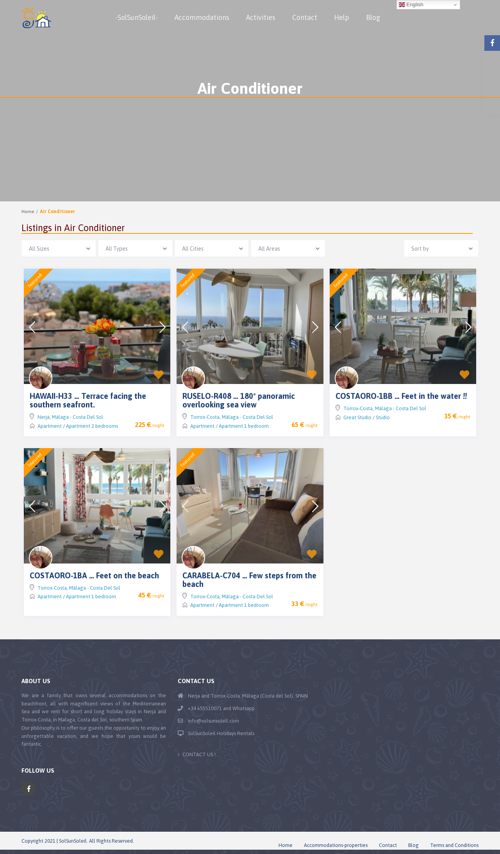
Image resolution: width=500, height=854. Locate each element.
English (411, 5)
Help (341, 17)
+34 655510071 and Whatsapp (221, 708)
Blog (373, 17)
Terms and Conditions (454, 845)
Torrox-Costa (205, 417)
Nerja (44, 417)
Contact (304, 17)
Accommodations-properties (336, 845)
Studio (383, 417)
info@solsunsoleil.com (213, 721)
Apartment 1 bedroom (244, 426)
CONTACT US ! (199, 754)
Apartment (50, 426)
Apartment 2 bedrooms (92, 426)
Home (27, 211)
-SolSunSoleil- (136, 17)
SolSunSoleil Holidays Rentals (221, 733)
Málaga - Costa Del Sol (77, 417)
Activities (260, 17)
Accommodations (202, 17)
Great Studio (357, 417)
